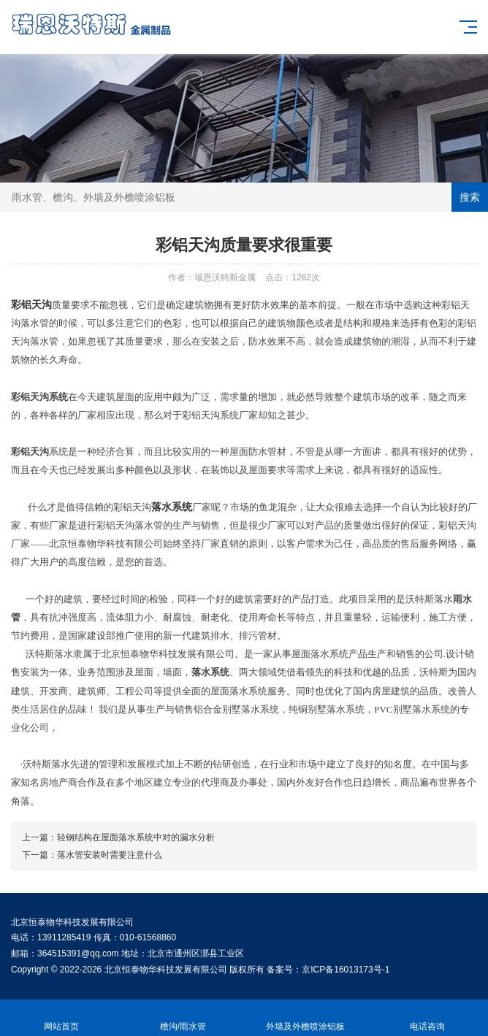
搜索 (470, 197)
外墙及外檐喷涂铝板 (305, 1018)
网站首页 (61, 1018)
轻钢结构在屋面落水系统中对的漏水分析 (136, 837)
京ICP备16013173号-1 (345, 969)
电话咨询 (427, 1018)
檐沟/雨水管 (183, 1018)
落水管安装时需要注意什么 (109, 855)
